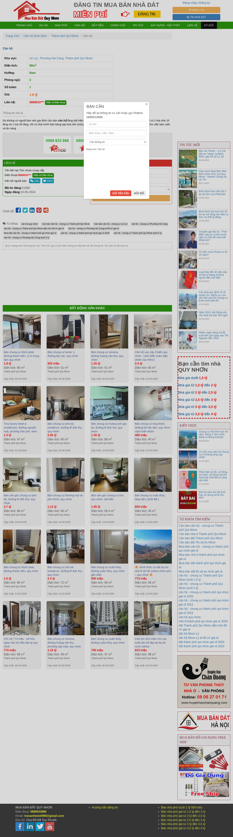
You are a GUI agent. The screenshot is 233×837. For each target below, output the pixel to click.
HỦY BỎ (139, 443)
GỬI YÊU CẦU (120, 443)
